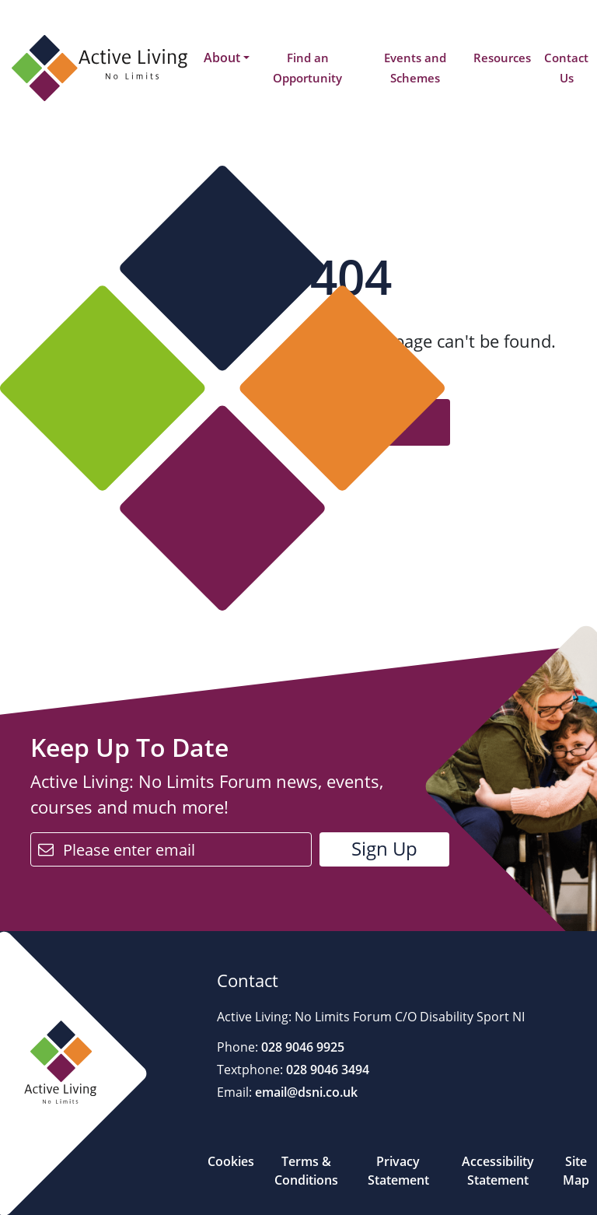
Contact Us (566, 68)
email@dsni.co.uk (305, 1092)
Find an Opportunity (307, 68)
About (222, 57)
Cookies (231, 1161)
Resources (502, 57)
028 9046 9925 (301, 1047)
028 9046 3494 (326, 1069)
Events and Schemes (415, 68)
